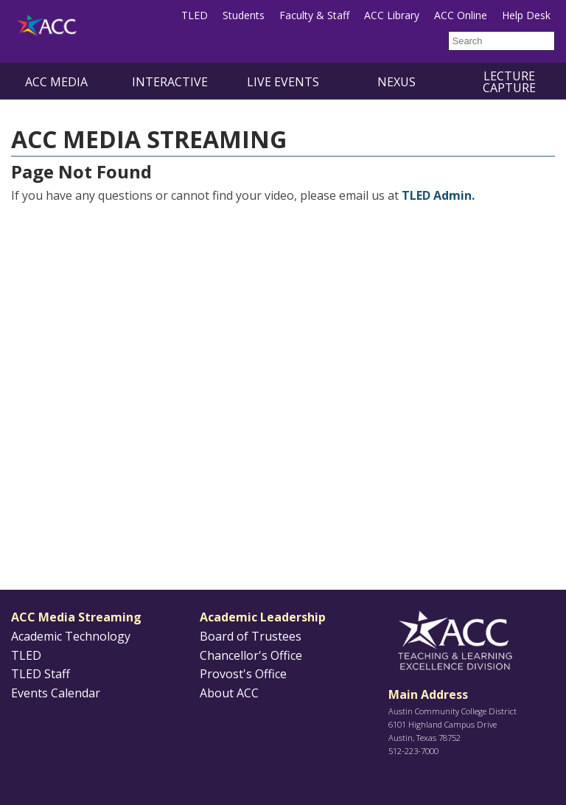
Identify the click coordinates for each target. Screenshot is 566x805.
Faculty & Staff (314, 15)
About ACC (229, 693)
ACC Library (391, 15)
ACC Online (460, 15)
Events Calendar (55, 693)
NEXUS (396, 82)
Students (244, 15)
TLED (194, 15)
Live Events (283, 82)
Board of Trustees (250, 636)
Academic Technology (70, 636)
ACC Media (56, 82)
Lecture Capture (509, 82)
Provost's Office (243, 674)
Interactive (170, 82)
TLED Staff (40, 674)
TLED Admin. (438, 195)
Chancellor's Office (251, 655)
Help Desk (526, 15)
